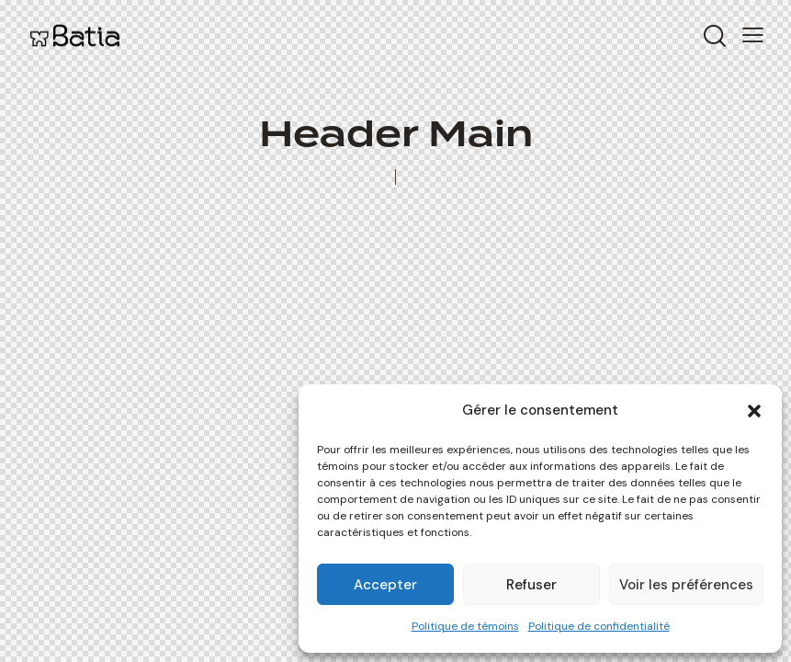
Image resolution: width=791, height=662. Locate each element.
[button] (754, 411)
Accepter (385, 585)
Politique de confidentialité (599, 626)
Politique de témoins (465, 626)
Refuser (531, 585)
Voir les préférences (686, 585)
